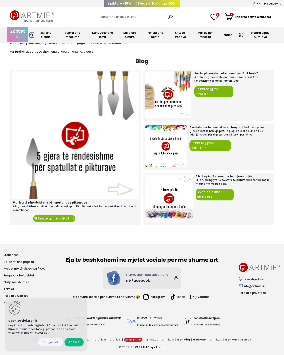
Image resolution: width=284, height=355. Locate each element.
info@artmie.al (254, 286)
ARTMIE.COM (133, 339)
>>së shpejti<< (253, 279)
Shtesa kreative (180, 35)
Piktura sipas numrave (260, 35)
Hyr (259, 3)
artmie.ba (151, 339)
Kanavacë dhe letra (102, 35)
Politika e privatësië (253, 293)
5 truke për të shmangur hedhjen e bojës (224, 176)
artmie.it (245, 339)
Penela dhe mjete (155, 35)
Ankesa (9, 289)
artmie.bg (183, 339)
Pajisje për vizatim (205, 35)
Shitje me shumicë (17, 282)
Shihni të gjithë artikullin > (54, 218)
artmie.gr (231, 339)
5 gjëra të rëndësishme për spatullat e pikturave (50, 202)
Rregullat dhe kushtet (19, 275)
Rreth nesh (11, 255)
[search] (170, 18)
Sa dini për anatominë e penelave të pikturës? (226, 73)
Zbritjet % (17, 34)
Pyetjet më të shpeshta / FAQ (24, 268)
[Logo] (32, 16)
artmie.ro (168, 339)
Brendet (226, 35)
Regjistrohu (274, 3)
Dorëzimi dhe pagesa (19, 262)
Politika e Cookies (16, 296)
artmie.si (115, 339)
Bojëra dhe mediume (72, 35)
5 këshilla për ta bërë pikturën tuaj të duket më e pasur (227, 127)
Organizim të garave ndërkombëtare (157, 325)
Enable (74, 342)
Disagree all (51, 342)
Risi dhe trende (45, 35)
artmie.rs (100, 339)
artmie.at (216, 339)
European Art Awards (149, 317)
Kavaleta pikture (129, 35)
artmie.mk (199, 339)
